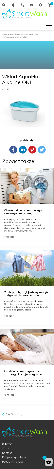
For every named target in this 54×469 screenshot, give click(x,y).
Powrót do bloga (14, 414)
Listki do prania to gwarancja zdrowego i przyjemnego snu (23, 373)
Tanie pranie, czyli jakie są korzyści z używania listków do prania (26, 294)
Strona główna (7, 34)
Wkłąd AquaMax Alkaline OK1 (26, 34)
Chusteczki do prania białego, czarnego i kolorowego (23, 212)
